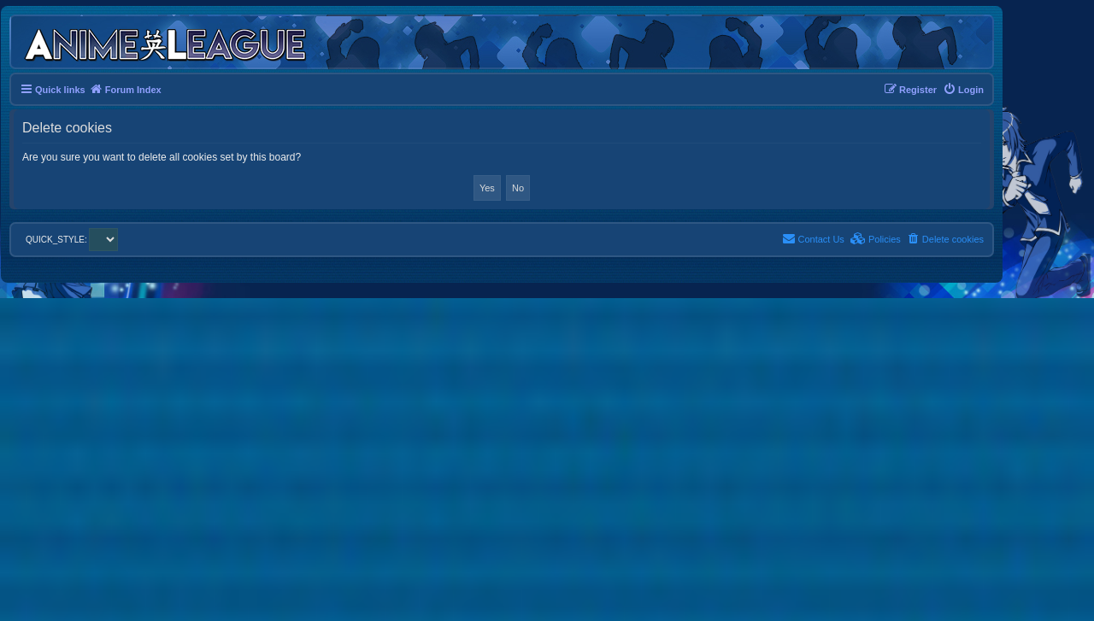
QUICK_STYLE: (72, 239)
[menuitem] (963, 89)
